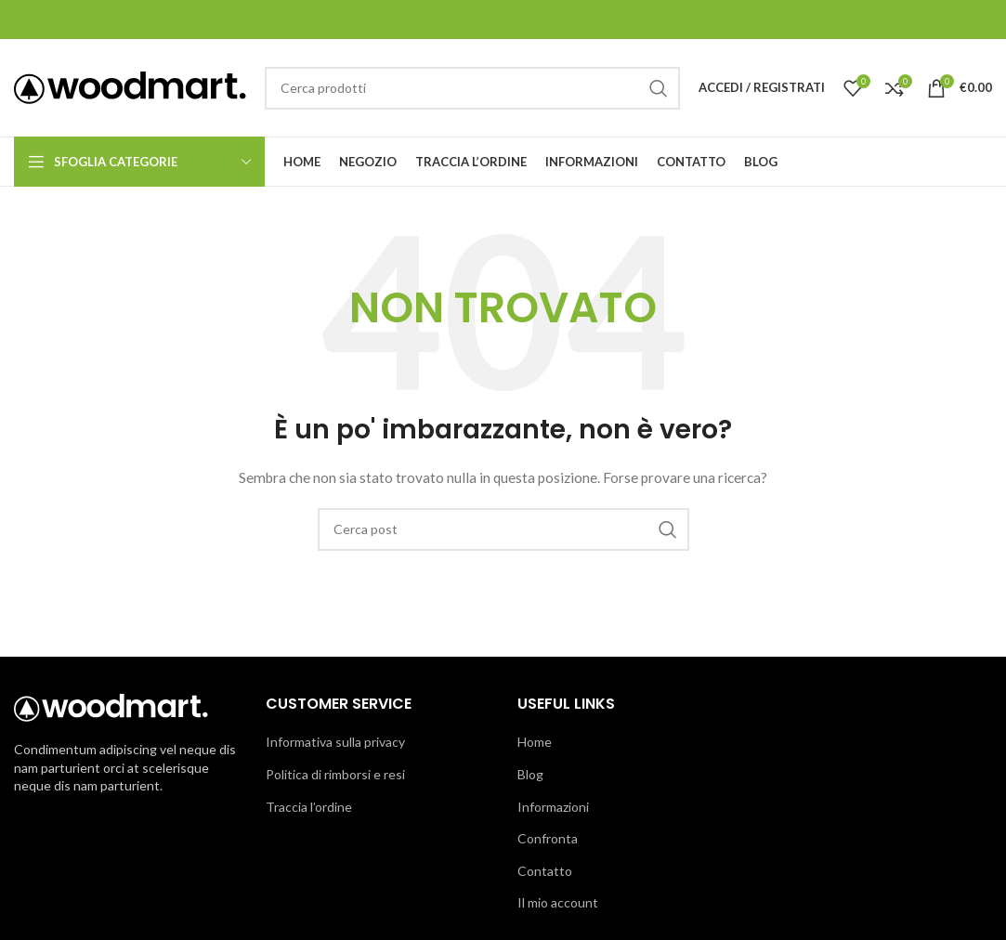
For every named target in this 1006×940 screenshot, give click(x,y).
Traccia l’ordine (309, 807)
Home (534, 742)
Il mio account (557, 902)
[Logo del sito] (130, 86)
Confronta (547, 838)
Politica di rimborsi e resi (335, 774)
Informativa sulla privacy (335, 742)
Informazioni (553, 807)
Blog (530, 774)
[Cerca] (472, 88)
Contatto (544, 871)
